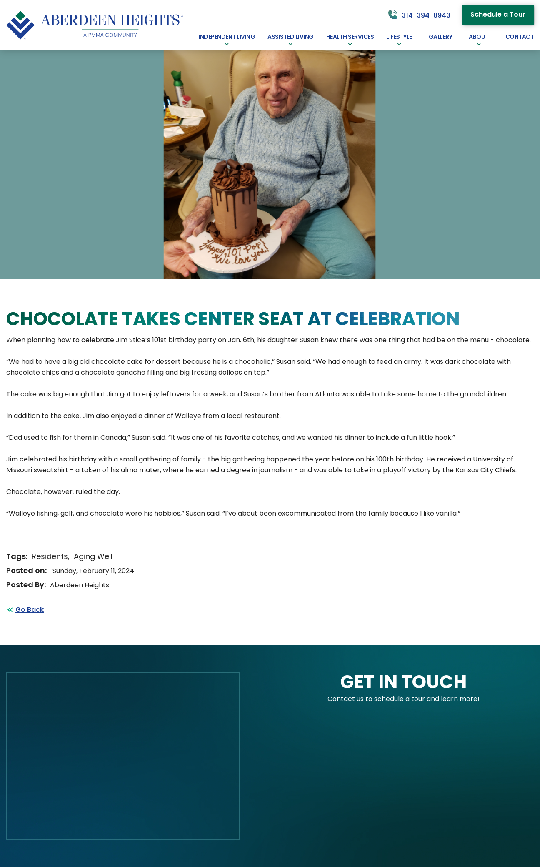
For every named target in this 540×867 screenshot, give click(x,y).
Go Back (29, 609)
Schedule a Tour (497, 14)
